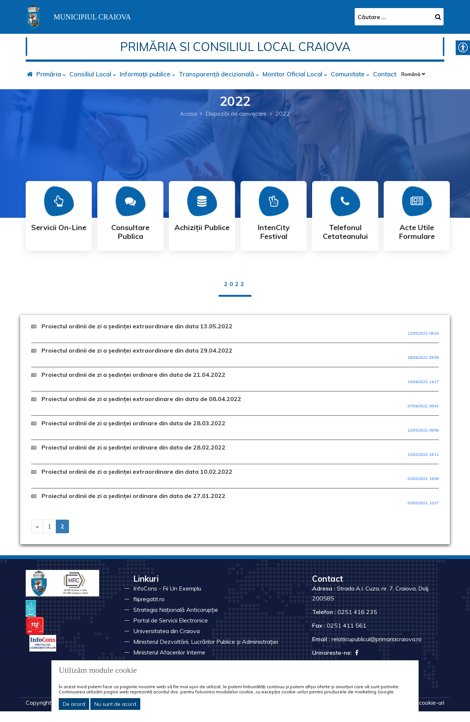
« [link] (37, 526)
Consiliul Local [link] (90, 74)
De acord (74, 704)
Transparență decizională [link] (216, 74)
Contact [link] (384, 74)
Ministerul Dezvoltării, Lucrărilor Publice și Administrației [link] (205, 641)
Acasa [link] (188, 113)
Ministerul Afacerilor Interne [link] (169, 652)
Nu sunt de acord (115, 704)
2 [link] (62, 526)
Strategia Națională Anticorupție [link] (175, 609)
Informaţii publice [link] (145, 74)
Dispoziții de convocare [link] (236, 113)
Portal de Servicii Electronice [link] (170, 620)
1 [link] (49, 526)
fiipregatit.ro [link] (148, 599)
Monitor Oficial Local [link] (292, 74)
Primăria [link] (48, 74)
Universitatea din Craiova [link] (166, 631)
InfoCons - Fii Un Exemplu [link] (167, 588)
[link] (78, 16)
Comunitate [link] (348, 74)
